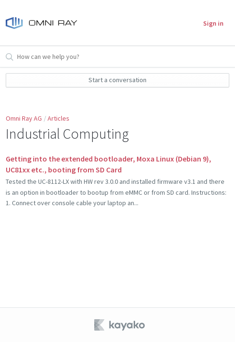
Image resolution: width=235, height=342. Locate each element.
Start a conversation (117, 80)
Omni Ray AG (24, 118)
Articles (58, 118)
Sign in (213, 23)
